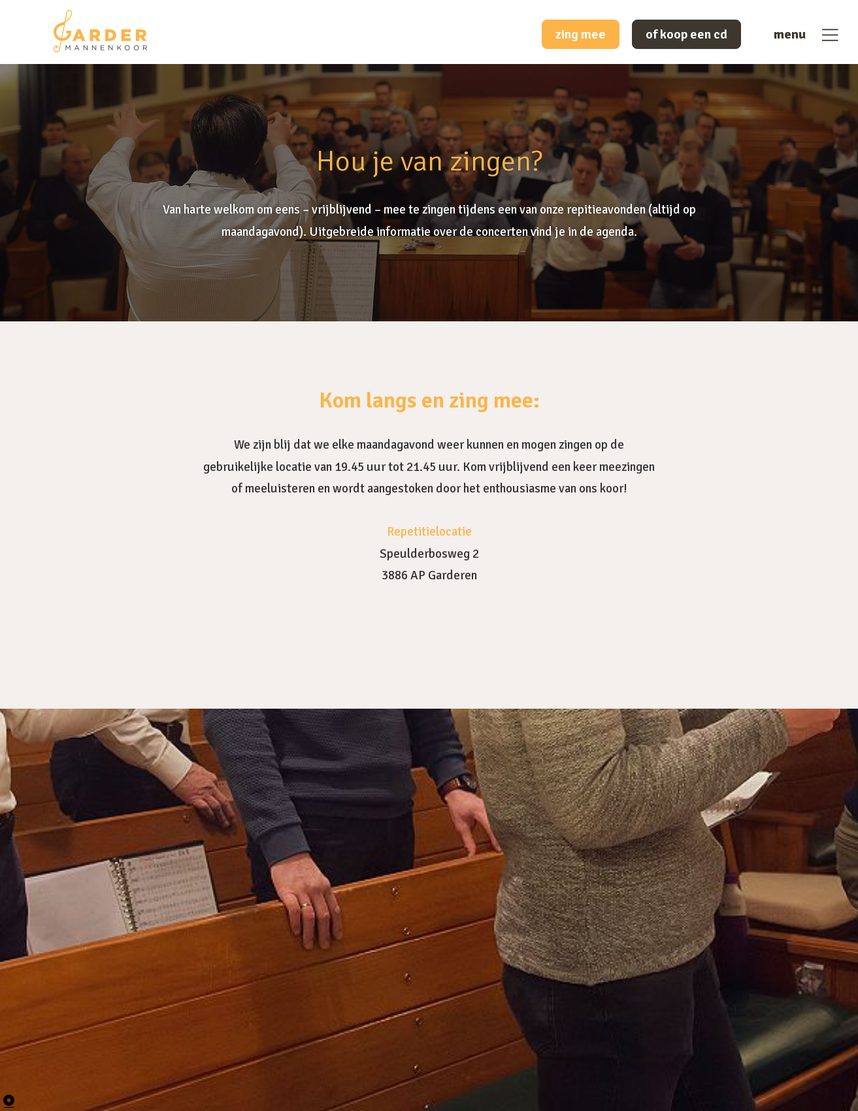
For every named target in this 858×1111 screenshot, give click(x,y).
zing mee (580, 34)
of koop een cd (686, 34)
